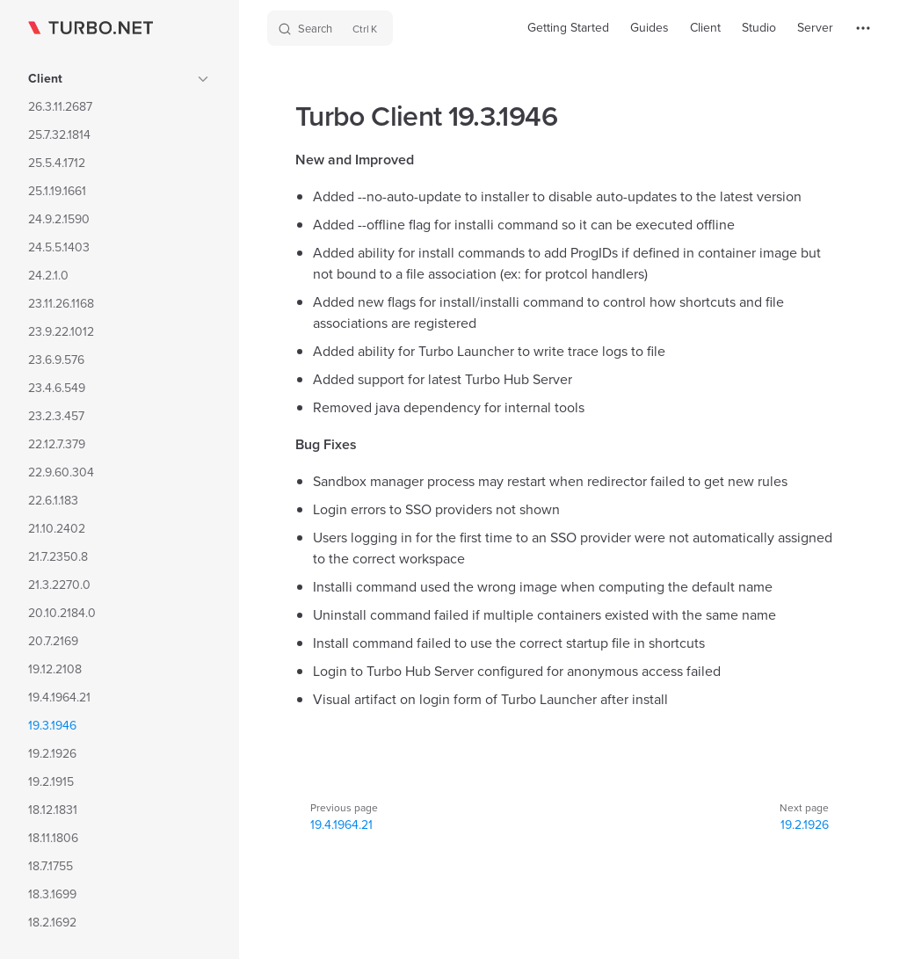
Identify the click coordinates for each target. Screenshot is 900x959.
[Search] (330, 28)
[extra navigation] (863, 28)
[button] (203, 79)
